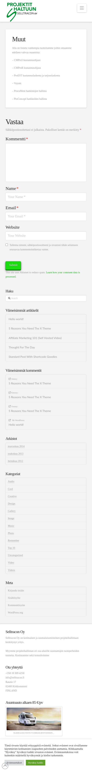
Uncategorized (15, 555)
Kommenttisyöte (16, 605)
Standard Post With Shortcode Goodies (33, 356)
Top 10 (11, 548)
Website (12, 227)
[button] (82, 8)
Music (11, 526)
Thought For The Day (22, 347)
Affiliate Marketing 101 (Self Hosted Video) (35, 338)
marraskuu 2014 (16, 446)
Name (12, 188)
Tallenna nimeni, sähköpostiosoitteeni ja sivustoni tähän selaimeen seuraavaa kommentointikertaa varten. (44, 247)
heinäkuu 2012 (15, 461)
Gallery (12, 511)
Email (12, 207)
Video (11, 562)
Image (11, 518)
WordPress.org (15, 612)
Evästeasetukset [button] (14, 762)
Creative (12, 496)
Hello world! (16, 319)
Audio (11, 481)
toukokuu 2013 (15, 453)
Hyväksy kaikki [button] (35, 762)
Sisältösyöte (14, 598)
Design (11, 503)
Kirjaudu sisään (16, 590)
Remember (13, 540)
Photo (11, 533)
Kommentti (16, 138)
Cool (10, 489)
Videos (11, 570)
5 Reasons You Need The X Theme (30, 328)
